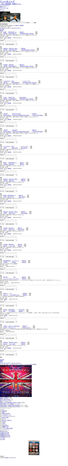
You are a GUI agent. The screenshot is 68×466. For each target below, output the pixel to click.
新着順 (1, 30)
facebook (2, 367)
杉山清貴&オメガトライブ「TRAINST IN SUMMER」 (12, 395)
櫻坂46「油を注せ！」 (5, 406)
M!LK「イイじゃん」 (4, 408)
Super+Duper (5, 433)
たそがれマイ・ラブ (6, 422)
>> (20, 28)
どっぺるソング (7, 1)
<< (0, 28)
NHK (4, 317)
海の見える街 (12, 99)
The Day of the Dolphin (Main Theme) (20, 117)
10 (2, 28)
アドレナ (4, 426)
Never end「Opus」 (13, 48)
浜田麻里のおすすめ (4, 441)
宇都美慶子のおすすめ (5, 444)
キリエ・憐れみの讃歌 (7, 436)
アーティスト (4, 8)
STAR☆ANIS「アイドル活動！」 (7, 411)
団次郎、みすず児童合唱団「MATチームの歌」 (10, 399)
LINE (1, 369)
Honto (3, 430)
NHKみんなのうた (27, 334)
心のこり (4, 432)
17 (16, 28)
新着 (3, 6)
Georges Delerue (7, 117)
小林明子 (5, 333)
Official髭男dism (7, 266)
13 (8, 28)
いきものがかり (6, 82)
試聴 (36, 32)
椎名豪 (4, 32)
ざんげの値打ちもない (15, 301)
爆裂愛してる (5, 434)
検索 (35, 22)
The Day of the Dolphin (37, 117)
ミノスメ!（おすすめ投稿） (30, 372)
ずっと (3, 417)
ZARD (3, 419)
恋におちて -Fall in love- (14, 333)
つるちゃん (6, 288)
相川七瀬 (5, 282)
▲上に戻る (2, 447)
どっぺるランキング (13, 372)
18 (18, 28)
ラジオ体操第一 (12, 317)
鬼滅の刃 (22, 32)
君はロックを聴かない (7, 427)
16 (14, 28)
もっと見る (2, 445)
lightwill (6, 465)
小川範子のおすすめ (4, 440)
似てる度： (2, 44)
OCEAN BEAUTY (12, 33)
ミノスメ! (2, 10)
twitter (1, 368)
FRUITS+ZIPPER (6, 421)
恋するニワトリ (12, 334)
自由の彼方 (11, 65)
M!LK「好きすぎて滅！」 (6, 407)
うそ (11, 299)
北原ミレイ (5, 301)
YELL (13, 82)
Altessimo (5, 48)
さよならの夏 (12, 251)
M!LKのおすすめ (3, 439)
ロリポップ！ (13, 465)
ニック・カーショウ (7, 284)
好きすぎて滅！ (5, 425)
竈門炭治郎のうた (13, 32)
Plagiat (5, 305)
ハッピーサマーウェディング (8, 423)
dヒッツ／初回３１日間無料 (17, 25)
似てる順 (2, 29)
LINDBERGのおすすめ (5, 443)
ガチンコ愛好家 (7, 37)
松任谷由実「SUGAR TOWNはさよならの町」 (10, 398)
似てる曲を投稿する (4, 24)
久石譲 (4, 99)
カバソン (2, 9)
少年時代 (14, 267)
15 (12, 28)
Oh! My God (21, 316)
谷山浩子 (5, 334)
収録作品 (23, 48)
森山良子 (5, 251)
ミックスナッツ (15, 266)
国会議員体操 (12, 316)
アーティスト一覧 (4, 372)
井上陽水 (5, 267)
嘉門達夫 (5, 316)
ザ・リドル (16, 284)
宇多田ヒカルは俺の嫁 (5, 392)
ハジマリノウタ (26, 82)
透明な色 (22, 65)
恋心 (15, 282)
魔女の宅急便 (23, 99)
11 (4, 28)
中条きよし (5, 299)
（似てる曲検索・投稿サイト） (11, 4)
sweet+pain (4, 418)
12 (6, 28)
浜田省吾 (5, 33)
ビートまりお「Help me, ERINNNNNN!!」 (9, 396)
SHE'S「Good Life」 (4, 403)
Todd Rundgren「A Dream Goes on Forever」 (10, 412)
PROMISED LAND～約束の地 (26, 33)
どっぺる (4, 5)
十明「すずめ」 (3, 402)
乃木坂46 (5, 65)
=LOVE (4, 429)
